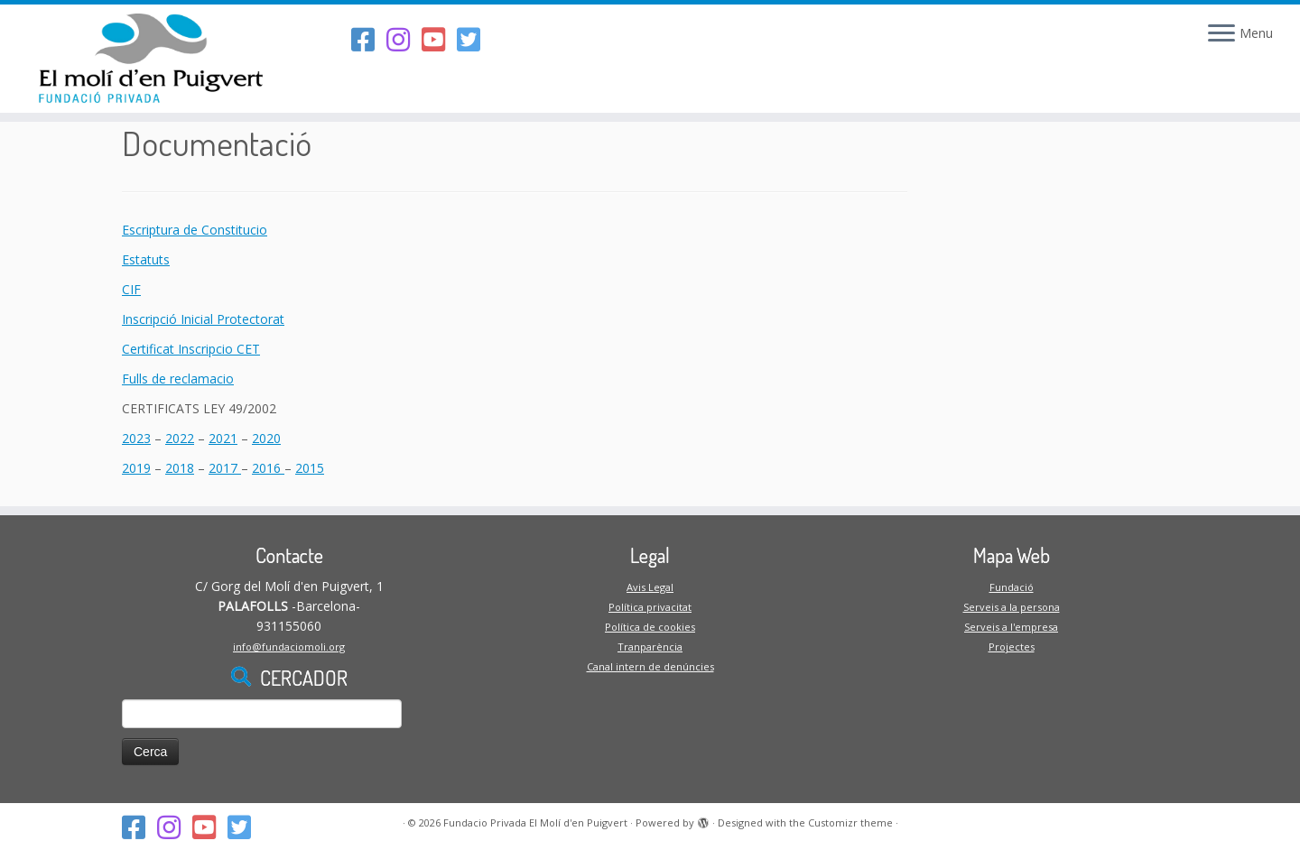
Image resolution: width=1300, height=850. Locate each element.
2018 (179, 467)
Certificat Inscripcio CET (191, 348)
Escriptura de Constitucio (194, 229)
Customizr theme (850, 822)
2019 (136, 467)
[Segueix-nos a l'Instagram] (404, 39)
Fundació (1011, 587)
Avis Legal (650, 587)
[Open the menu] (1221, 34)
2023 (136, 438)
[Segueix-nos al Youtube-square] (439, 39)
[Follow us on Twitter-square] (474, 39)
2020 (266, 438)
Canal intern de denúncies (650, 666)
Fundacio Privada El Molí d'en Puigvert (535, 822)
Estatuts (146, 259)
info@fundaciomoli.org (289, 646)
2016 (268, 467)
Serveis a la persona (1011, 607)
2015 (309, 467)
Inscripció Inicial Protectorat (203, 319)
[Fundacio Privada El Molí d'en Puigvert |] (150, 59)
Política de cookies (650, 626)
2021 (223, 438)
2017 (225, 467)
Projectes (1012, 646)
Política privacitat (650, 607)
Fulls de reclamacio (178, 378)
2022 (179, 438)
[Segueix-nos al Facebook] (368, 39)
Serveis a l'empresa (1011, 626)
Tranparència (650, 646)
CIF (131, 289)
